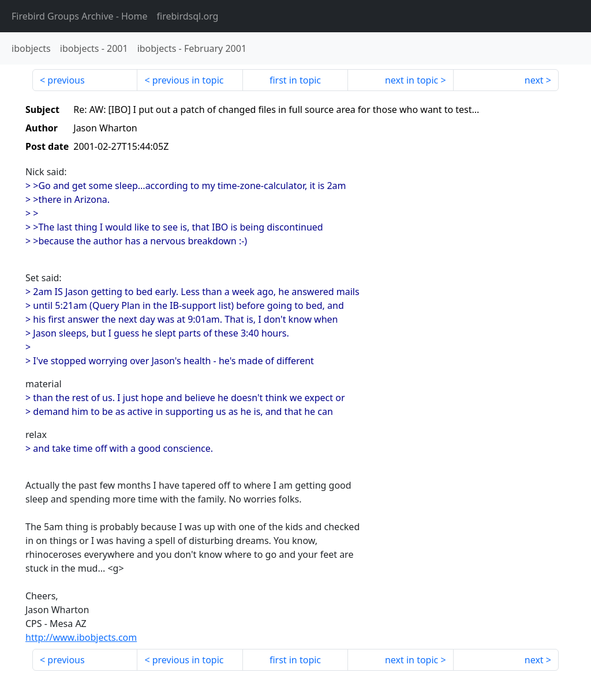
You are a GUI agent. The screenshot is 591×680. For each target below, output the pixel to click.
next (534, 80)
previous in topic (188, 80)
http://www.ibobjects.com (81, 637)
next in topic (411, 80)
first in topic (295, 80)
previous (65, 80)
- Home (80, 16)
